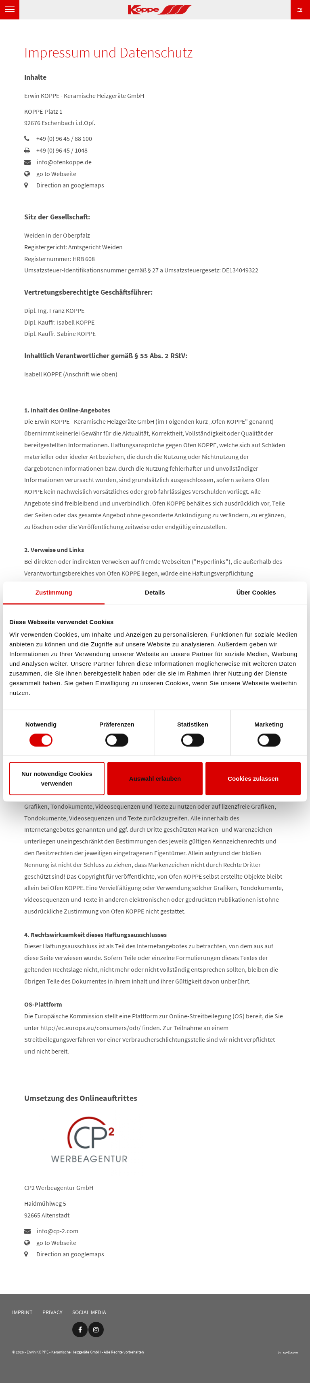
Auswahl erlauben (155, 778)
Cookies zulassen (253, 778)
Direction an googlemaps (70, 185)
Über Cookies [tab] (256, 591)
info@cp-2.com (57, 1231)
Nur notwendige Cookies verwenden (56, 778)
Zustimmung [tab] (54, 591)
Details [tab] (155, 591)
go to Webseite (56, 174)
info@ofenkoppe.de (64, 162)
